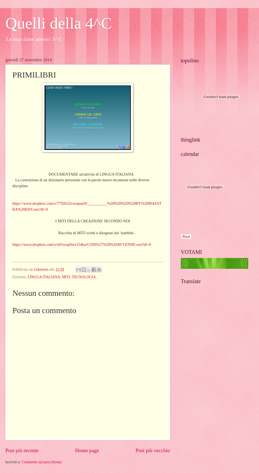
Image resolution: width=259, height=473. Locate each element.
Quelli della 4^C (58, 23)
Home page (87, 450)
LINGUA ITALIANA (44, 277)
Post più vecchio (152, 450)
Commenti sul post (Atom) (42, 462)
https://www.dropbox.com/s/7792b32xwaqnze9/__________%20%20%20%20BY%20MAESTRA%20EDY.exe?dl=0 (87, 204)
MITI (66, 277)
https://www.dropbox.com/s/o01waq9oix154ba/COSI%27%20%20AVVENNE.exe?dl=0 (81, 244)
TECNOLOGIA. (84, 277)
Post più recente (22, 450)
